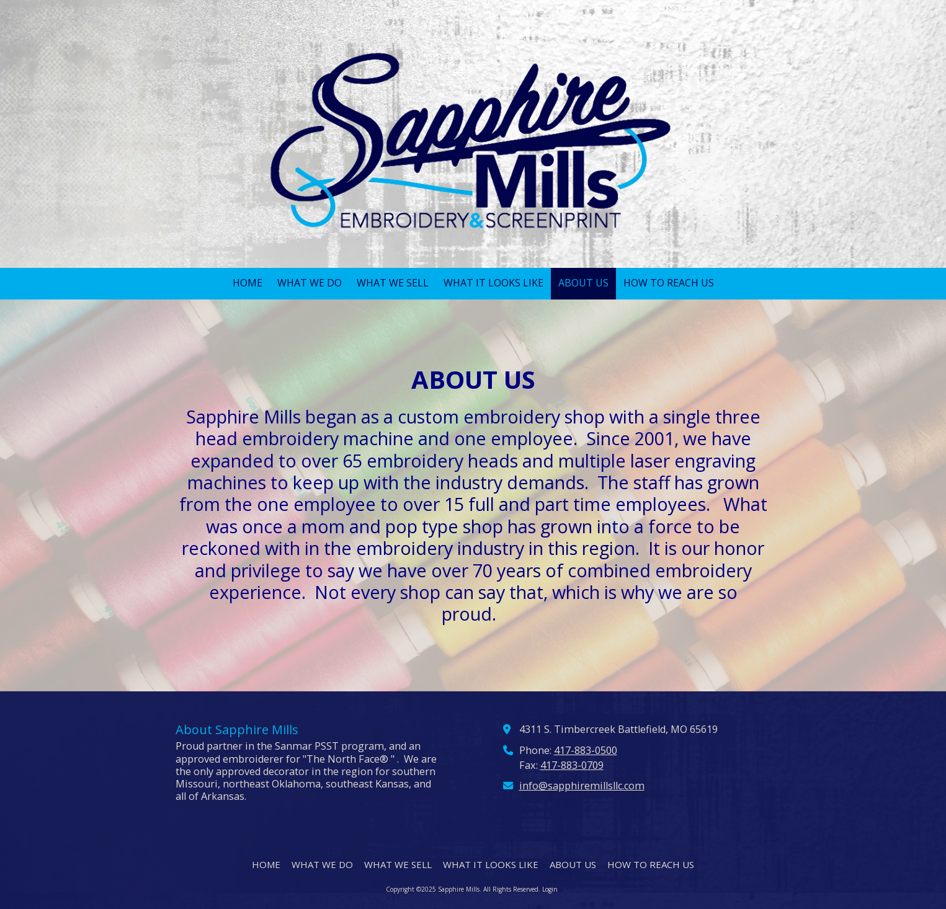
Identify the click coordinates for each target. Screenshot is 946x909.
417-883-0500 (585, 750)
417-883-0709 (572, 765)
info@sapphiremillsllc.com (582, 785)
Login (550, 889)
